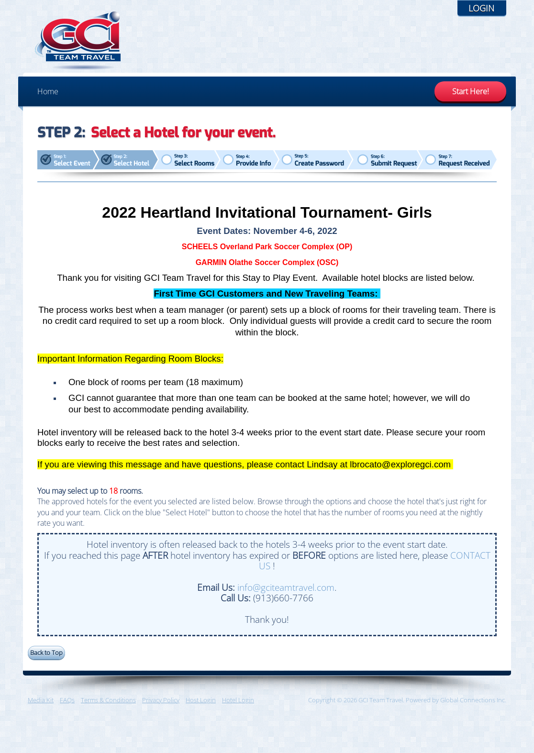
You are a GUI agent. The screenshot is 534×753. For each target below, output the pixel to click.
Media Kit (41, 700)
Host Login (201, 700)
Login (481, 8)
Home (47, 91)
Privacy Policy (160, 700)
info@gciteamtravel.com (285, 587)
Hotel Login (238, 700)
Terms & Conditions (108, 700)
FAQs (67, 700)
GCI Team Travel (78, 41)
